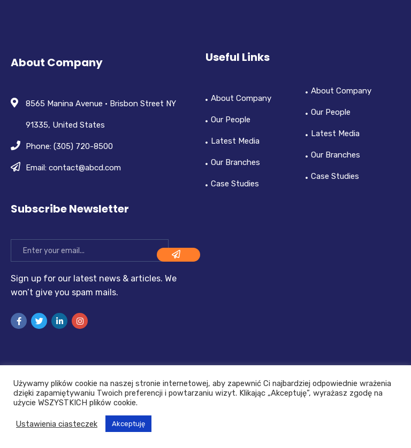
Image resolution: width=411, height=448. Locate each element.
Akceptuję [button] (128, 424)
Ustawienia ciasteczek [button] (56, 424)
